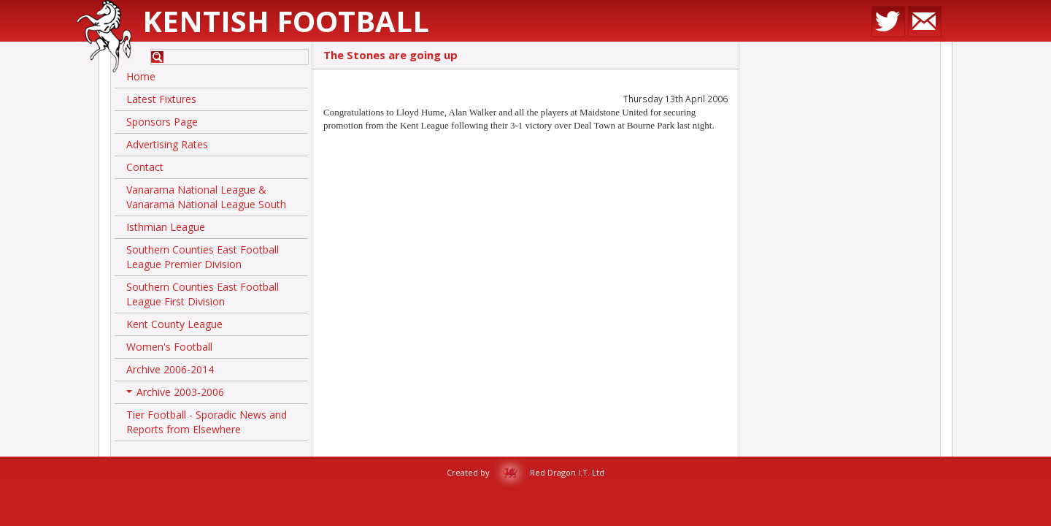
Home (140, 76)
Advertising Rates (167, 144)
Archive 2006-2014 (170, 369)
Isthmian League (165, 227)
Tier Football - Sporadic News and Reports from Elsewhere (206, 422)
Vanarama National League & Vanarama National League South (206, 197)
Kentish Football (285, 21)
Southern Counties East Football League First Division (202, 294)
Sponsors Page (162, 122)
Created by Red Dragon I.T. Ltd (525, 472)
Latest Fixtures (161, 99)
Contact (144, 167)
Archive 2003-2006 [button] (175, 394)
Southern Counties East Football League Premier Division (202, 257)
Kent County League (174, 324)
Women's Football (169, 347)
